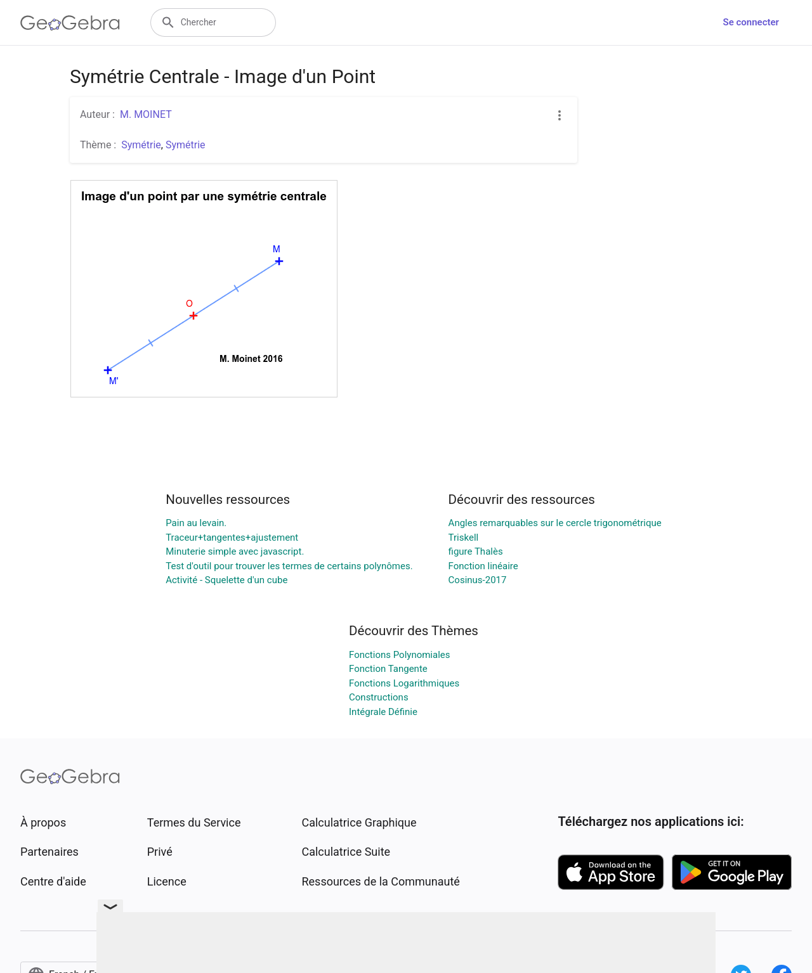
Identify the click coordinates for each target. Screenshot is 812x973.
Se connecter (751, 22)
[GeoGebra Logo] (70, 22)
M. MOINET (146, 114)
